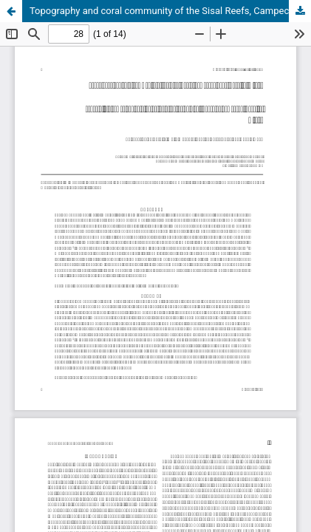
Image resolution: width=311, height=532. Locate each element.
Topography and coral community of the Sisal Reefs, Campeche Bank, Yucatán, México (170, 10)
